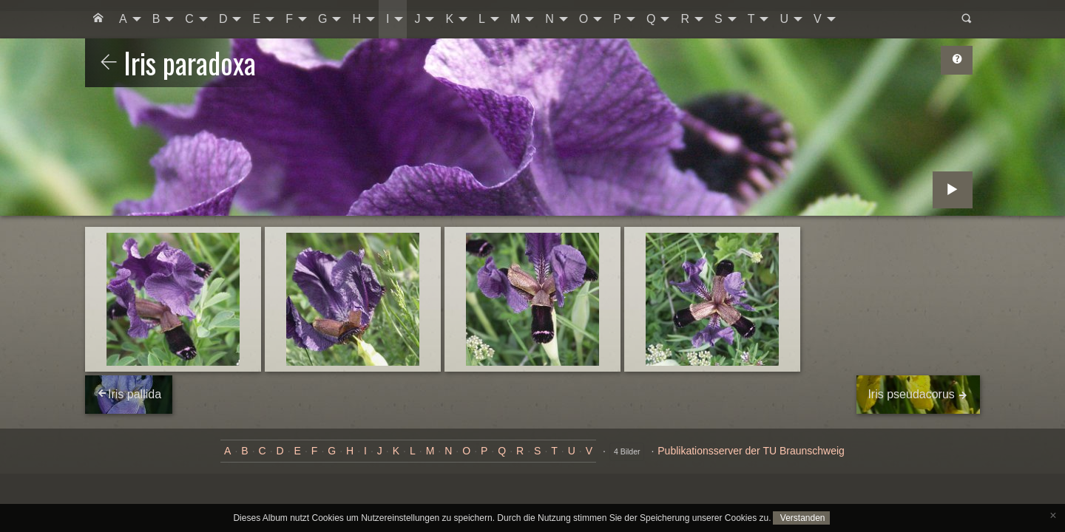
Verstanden (801, 518)
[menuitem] (98, 19)
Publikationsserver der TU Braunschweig (751, 451)
